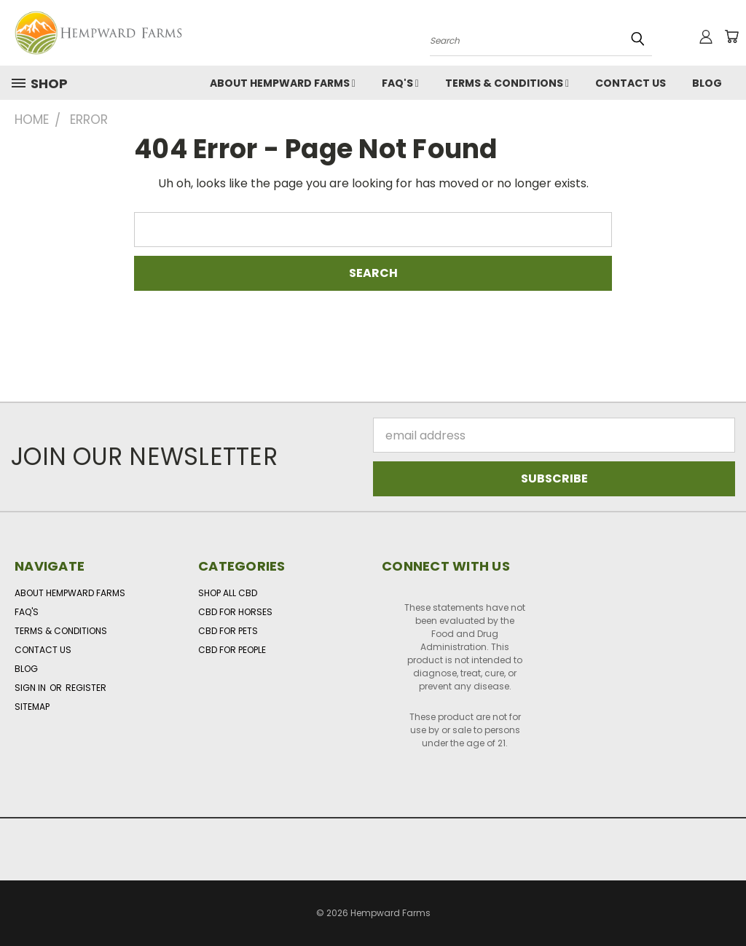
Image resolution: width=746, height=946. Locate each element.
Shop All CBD (227, 593)
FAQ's (400, 83)
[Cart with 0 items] (731, 36)
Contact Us (630, 83)
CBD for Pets (228, 631)
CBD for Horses (235, 612)
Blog (707, 83)
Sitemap (32, 706)
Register (86, 687)
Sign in (31, 687)
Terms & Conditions (507, 83)
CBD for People (232, 650)
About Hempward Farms (283, 83)
